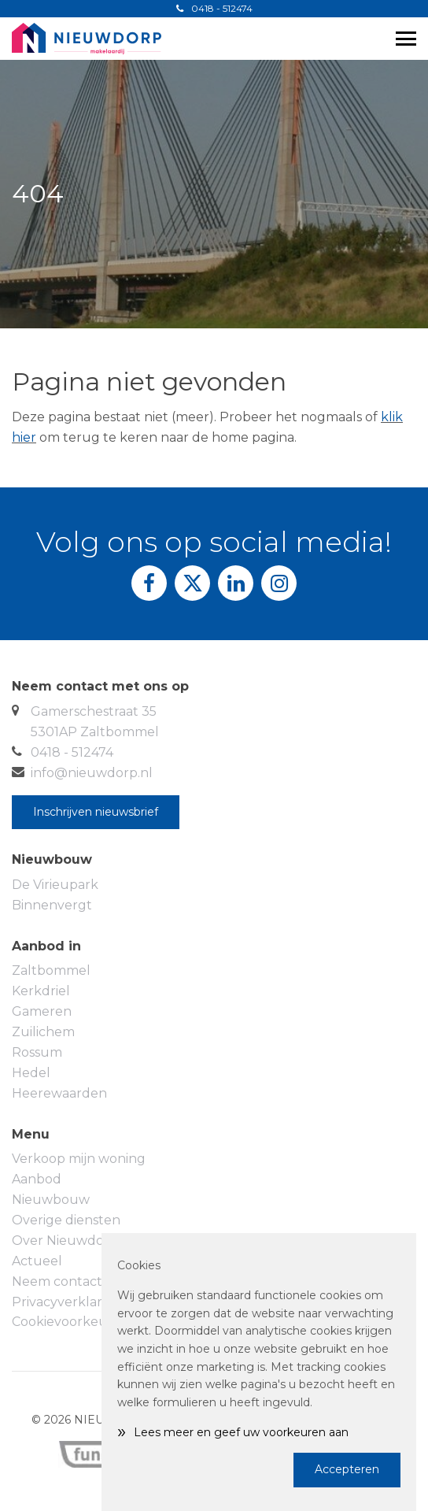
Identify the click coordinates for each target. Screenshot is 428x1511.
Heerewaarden (59, 1093)
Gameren (42, 1011)
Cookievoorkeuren (71, 1321)
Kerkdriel (41, 990)
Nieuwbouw (51, 1199)
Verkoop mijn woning (79, 1158)
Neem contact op (67, 1281)
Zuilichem (43, 1031)
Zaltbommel (51, 970)
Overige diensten (66, 1220)
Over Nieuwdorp (65, 1240)
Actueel (37, 1261)
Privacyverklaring (67, 1301)
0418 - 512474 (214, 8)
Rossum (37, 1052)
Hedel (31, 1072)
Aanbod (36, 1179)
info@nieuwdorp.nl (92, 772)
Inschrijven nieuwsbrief (95, 812)
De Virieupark (55, 884)
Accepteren (347, 1469)
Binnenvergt (52, 905)
